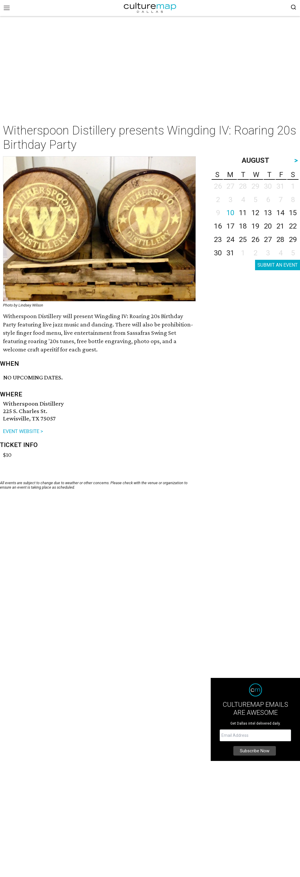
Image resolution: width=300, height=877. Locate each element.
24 (230, 239)
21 (280, 226)
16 (218, 226)
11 (243, 213)
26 (255, 239)
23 (218, 239)
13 (268, 213)
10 (230, 213)
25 (243, 239)
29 (293, 239)
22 (293, 226)
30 (218, 253)
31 (230, 253)
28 (280, 239)
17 (230, 226)
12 (255, 213)
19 (255, 226)
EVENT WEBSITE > (23, 431)
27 (268, 239)
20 (268, 226)
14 (280, 213)
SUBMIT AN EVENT (277, 265)
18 (243, 226)
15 (293, 213)
